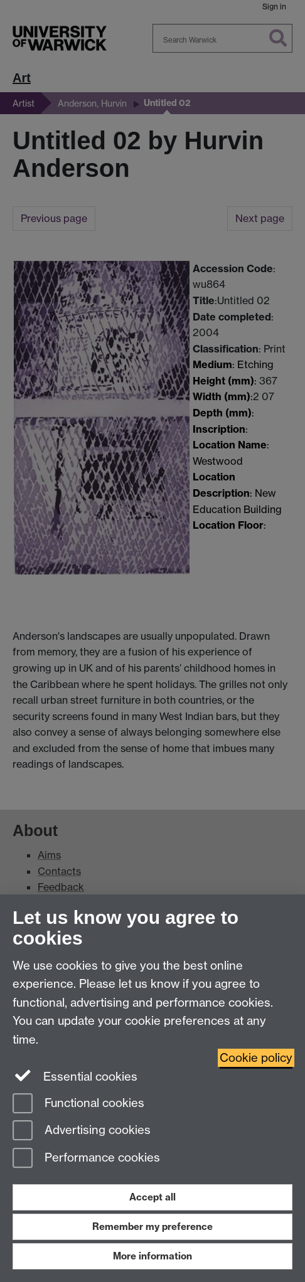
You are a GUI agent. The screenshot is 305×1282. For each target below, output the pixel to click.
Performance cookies (86, 1158)
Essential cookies (75, 1075)
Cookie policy (256, 1058)
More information (152, 1256)
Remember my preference (152, 1226)
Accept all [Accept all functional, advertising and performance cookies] (152, 1197)
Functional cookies (78, 1104)
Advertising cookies (82, 1131)
